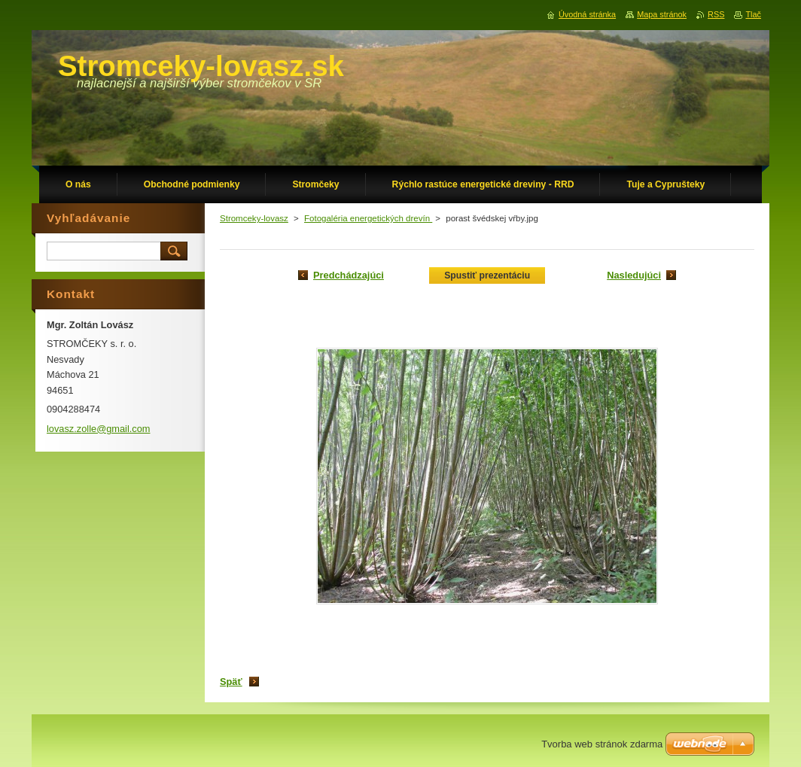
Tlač (753, 14)
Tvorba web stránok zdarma (601, 744)
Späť (231, 681)
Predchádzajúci (348, 275)
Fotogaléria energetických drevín (368, 218)
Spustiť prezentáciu (487, 275)
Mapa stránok (662, 14)
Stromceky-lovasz (254, 218)
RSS (716, 14)
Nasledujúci (634, 275)
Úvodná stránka (587, 14)
